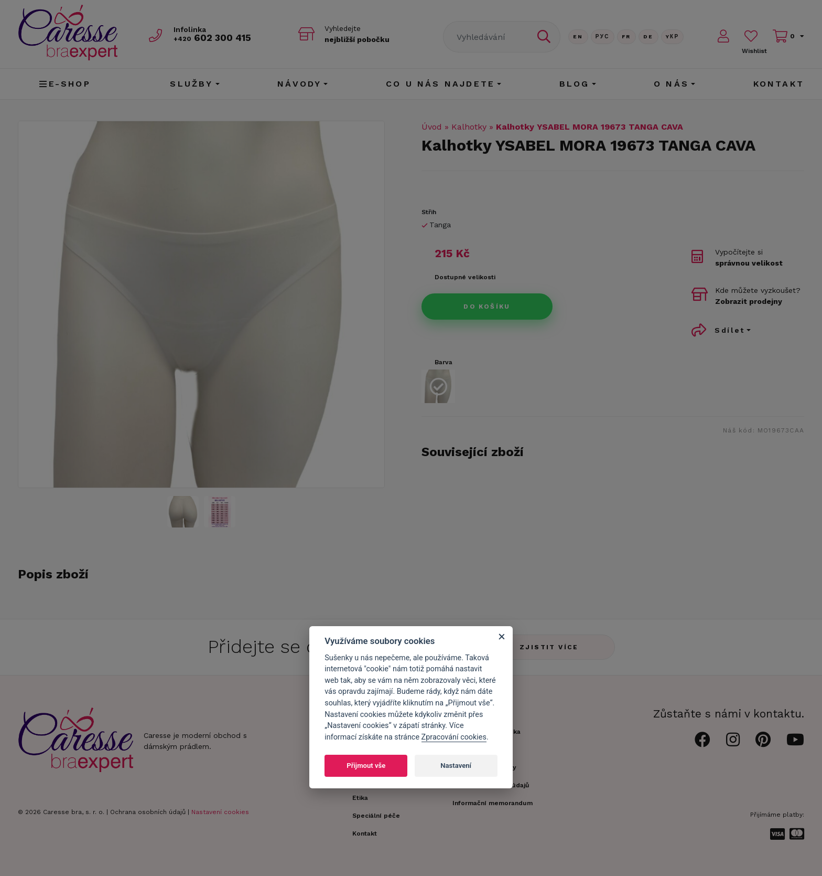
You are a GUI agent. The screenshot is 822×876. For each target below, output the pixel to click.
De (648, 36)
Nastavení (455, 765)
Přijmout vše (366, 765)
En (578, 36)
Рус (603, 36)
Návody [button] (299, 84)
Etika (360, 797)
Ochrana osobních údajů (148, 812)
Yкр (672, 36)
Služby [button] (191, 84)
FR (626, 36)
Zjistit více (549, 647)
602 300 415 (212, 37)
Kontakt (778, 84)
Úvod (431, 127)
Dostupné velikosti (465, 277)
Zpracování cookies (453, 737)
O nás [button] (671, 84)
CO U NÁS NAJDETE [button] (440, 84)
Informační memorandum (492, 803)
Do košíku (487, 306)
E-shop (64, 84)
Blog (574, 84)
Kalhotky (468, 127)
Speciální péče (376, 815)
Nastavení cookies (220, 812)
